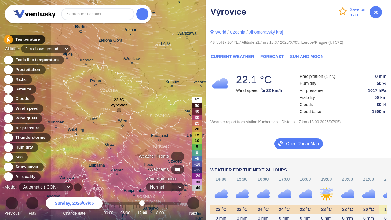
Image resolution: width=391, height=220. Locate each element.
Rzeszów (200, 83)
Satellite (19, 89)
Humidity (20, 147)
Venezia (66, 178)
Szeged (175, 162)
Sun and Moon (307, 56)
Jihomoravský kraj (266, 32)
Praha (95, 82)
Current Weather (232, 56)
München (55, 123)
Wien (122, 122)
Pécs (148, 165)
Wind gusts (23, 118)
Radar (17, 79)
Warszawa (186, 34)
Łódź (165, 45)
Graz (109, 145)
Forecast (272, 56)
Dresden (86, 61)
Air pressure (24, 128)
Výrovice (119, 106)
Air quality (21, 176)
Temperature (24, 39)
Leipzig (67, 54)
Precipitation (24, 69)
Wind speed (23, 108)
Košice (190, 111)
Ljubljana (97, 166)
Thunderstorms (27, 137)
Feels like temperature (33, 60)
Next (193, 207)
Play (32, 207)
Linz (93, 120)
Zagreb (117, 171)
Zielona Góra (110, 41)
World (220, 32)
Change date (74, 207)
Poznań (130, 30)
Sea (15, 157)
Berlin (81, 27)
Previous (12, 207)
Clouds (18, 98)
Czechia (237, 32)
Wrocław (132, 60)
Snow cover (23, 167)
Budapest (159, 136)
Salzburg (76, 130)
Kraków (172, 82)
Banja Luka (134, 191)
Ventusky (33, 14)
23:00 (173, 213)
